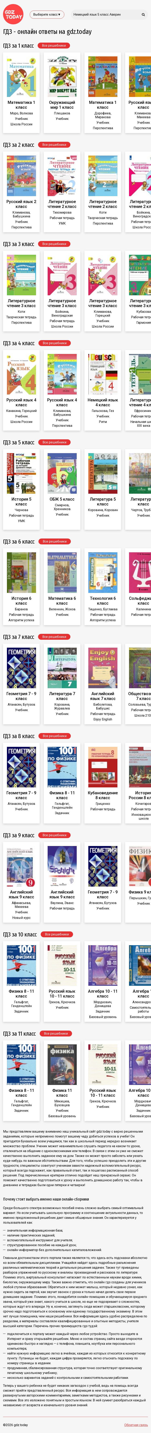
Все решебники (54, 45)
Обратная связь (136, 1425)
